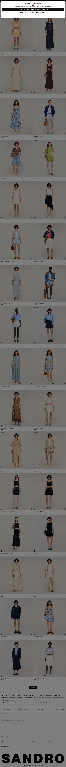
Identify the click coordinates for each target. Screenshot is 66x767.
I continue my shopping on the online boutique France (33, 12)
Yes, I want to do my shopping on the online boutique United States (33, 9)
